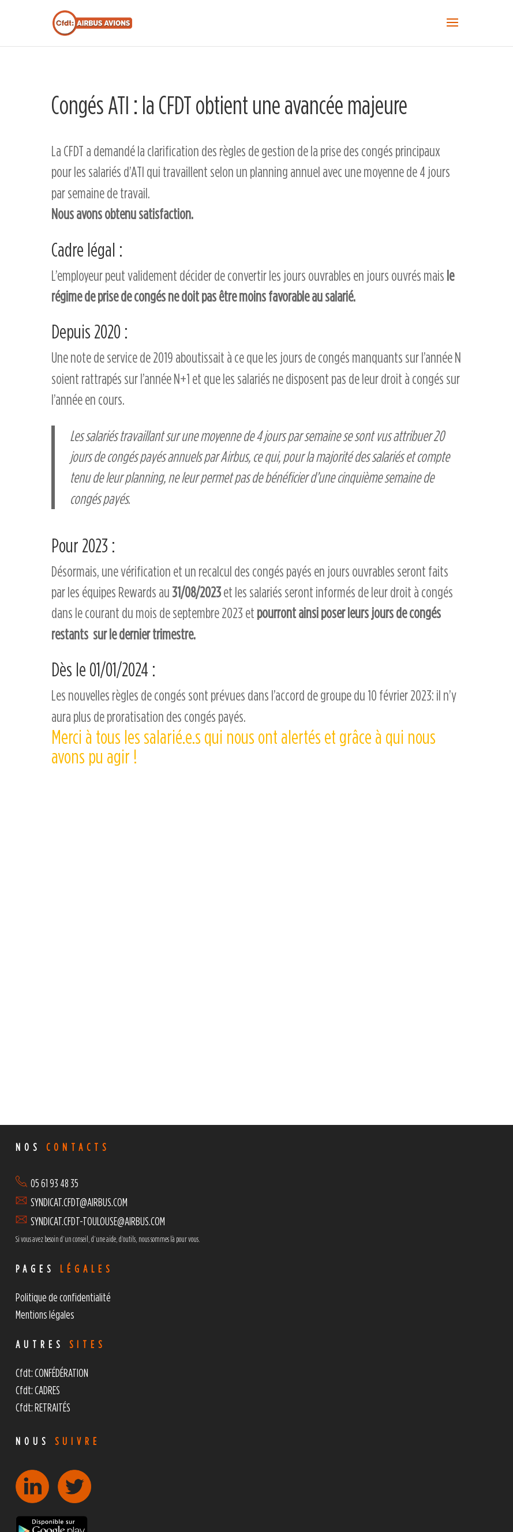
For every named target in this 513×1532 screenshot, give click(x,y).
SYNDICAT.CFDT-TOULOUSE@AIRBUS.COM (98, 1221)
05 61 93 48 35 (47, 1183)
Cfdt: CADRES (38, 1390)
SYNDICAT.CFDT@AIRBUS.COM (79, 1202)
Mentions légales (45, 1314)
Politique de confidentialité (63, 1297)
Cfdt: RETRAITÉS (43, 1407)
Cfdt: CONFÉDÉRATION (52, 1373)
